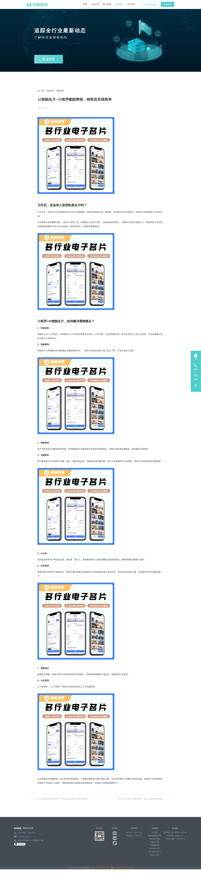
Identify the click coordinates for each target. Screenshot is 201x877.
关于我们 (131, 4)
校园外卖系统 (154, 842)
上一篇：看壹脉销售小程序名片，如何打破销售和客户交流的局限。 (61, 799)
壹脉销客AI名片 (154, 848)
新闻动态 (119, 4)
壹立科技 (155, 832)
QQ (196, 359)
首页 (85, 4)
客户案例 (107, 4)
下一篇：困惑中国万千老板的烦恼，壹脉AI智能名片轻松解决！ (140, 799)
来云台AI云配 (154, 855)
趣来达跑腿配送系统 (155, 836)
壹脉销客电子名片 (155, 852)
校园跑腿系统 (154, 845)
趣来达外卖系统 (154, 839)
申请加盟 (48, 59)
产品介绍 (95, 4)
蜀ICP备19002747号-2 (103, 868)
